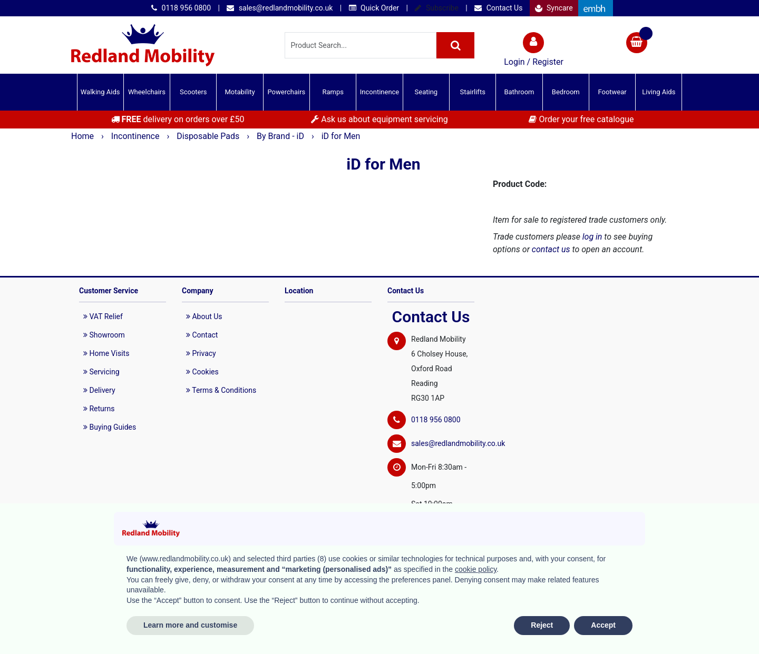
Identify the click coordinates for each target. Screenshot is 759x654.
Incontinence (379, 92)
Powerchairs (287, 92)
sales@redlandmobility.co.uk (280, 8)
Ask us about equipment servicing (379, 119)
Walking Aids (100, 92)
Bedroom (566, 92)
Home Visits (106, 353)
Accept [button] (603, 625)
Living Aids (658, 92)
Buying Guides (109, 427)
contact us (551, 249)
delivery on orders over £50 (178, 119)
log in (592, 237)
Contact (202, 335)
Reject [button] (542, 625)
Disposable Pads (209, 136)
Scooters (193, 92)
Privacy (201, 353)
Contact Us (498, 8)
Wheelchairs (147, 92)
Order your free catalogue (581, 119)
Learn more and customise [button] (190, 625)
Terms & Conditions (221, 390)
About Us (204, 316)
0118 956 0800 (181, 8)
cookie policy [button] (476, 569)
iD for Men (341, 136)
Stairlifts (472, 92)
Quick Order (374, 8)
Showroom (104, 335)
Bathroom (519, 92)
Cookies (202, 372)
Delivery (99, 390)
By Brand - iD (281, 136)
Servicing (101, 372)
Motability (240, 92)
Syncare (554, 8)
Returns (99, 408)
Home (83, 136)
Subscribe (436, 8)
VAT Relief (103, 316)
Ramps (333, 92)
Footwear (612, 92)
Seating (426, 92)
